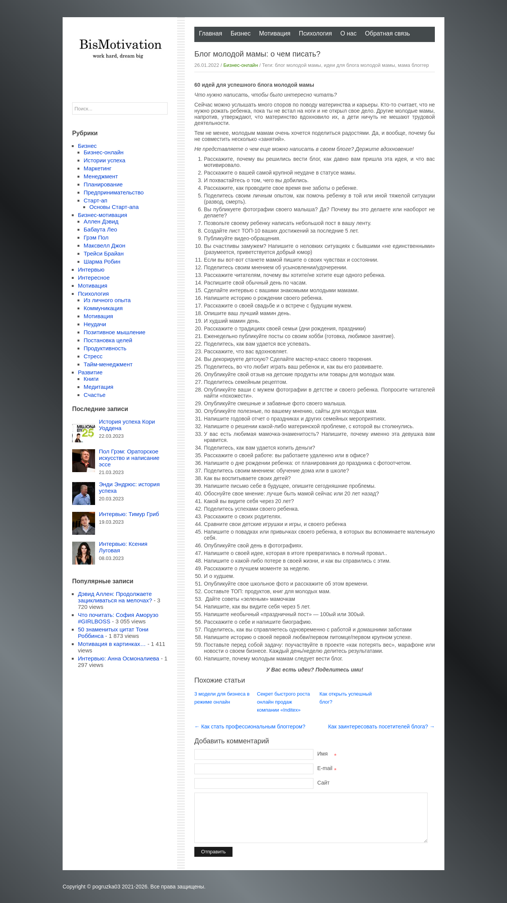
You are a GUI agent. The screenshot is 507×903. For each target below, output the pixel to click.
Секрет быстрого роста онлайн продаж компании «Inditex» (283, 702)
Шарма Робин (102, 261)
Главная (210, 33)
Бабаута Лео (100, 229)
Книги (91, 378)
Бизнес (241, 33)
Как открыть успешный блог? (346, 698)
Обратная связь (387, 33)
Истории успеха (104, 160)
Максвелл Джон (104, 245)
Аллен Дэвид (101, 221)
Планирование (103, 184)
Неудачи (95, 324)
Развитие (90, 372)
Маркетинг (97, 168)
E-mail (326, 768)
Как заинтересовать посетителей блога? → (381, 726)
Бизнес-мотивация (102, 215)
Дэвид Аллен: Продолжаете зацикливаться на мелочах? (115, 597)
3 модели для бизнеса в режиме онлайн (222, 698)
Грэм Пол (96, 237)
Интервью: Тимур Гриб (129, 514)
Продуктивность (105, 348)
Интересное (94, 277)
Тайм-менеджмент (108, 364)
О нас (348, 33)
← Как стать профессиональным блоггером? (249, 726)
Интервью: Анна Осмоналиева (118, 658)
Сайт (323, 783)
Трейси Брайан (104, 253)
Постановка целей (108, 340)
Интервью (91, 269)
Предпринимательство (114, 192)
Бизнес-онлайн (240, 65)
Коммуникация (103, 308)
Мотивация (274, 33)
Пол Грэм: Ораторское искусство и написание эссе (129, 458)
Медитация (98, 387)
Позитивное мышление (114, 332)
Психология (315, 33)
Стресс (93, 356)
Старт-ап (95, 200)
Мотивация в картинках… (112, 644)
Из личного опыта (107, 300)
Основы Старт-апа (114, 207)
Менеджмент (101, 176)
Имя (326, 754)
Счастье (94, 395)
